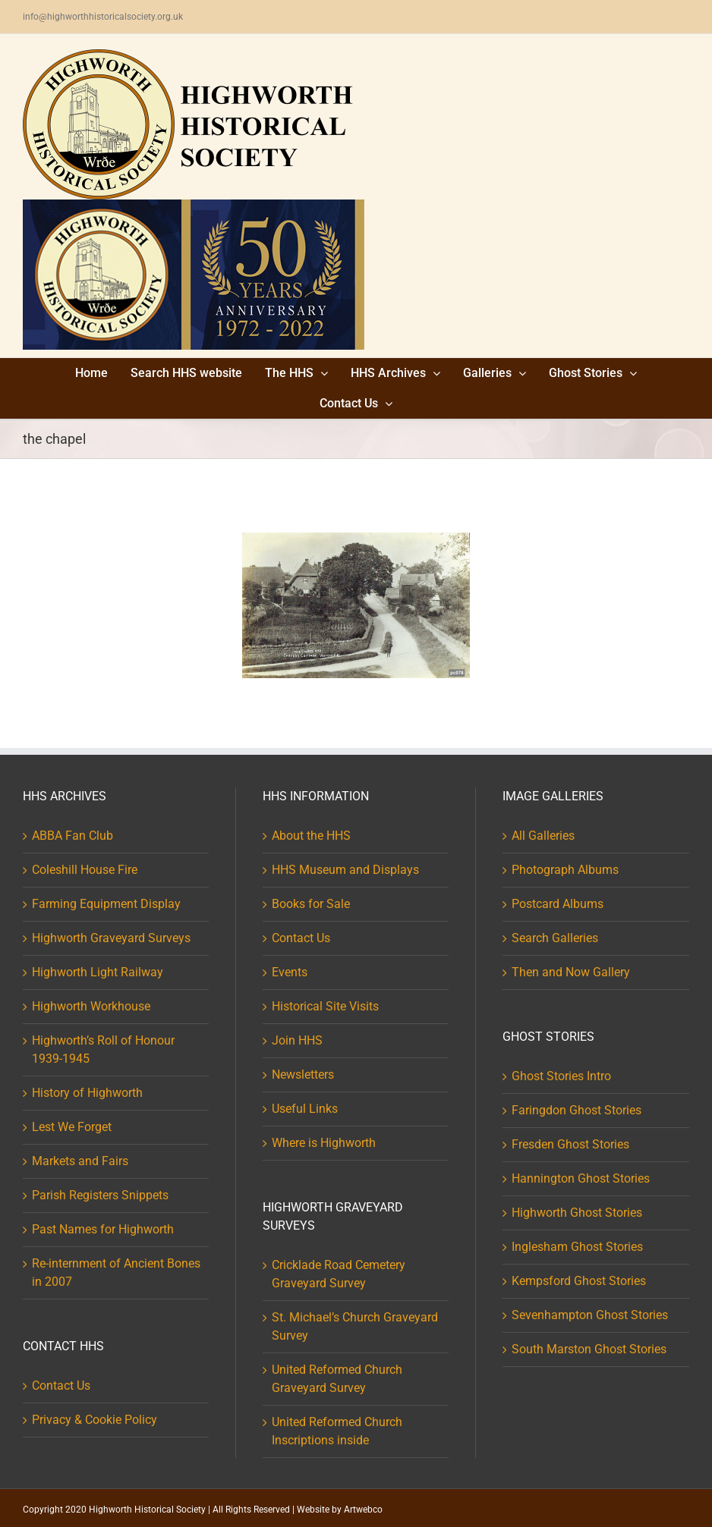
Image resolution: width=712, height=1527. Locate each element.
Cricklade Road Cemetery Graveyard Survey (338, 1274)
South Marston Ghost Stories (589, 1349)
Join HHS (297, 1040)
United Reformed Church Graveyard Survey (337, 1378)
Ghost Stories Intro (561, 1076)
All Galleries (543, 835)
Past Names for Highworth (103, 1229)
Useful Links (305, 1108)
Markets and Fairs (80, 1161)
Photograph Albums (565, 869)
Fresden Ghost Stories (570, 1144)
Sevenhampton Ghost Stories (590, 1315)
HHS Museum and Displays (345, 869)
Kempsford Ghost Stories (579, 1281)
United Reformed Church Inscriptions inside (337, 1431)
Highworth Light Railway (97, 972)
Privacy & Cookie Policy (94, 1419)
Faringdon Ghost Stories (576, 1110)
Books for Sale (311, 904)
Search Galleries (555, 938)
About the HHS (311, 835)
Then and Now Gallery (571, 972)
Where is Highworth (324, 1143)
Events (289, 972)
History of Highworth (87, 1093)
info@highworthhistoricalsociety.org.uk (103, 16)
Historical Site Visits (325, 1006)
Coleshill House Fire (84, 869)
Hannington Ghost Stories (581, 1178)
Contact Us (61, 1385)
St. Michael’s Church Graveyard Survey (355, 1326)
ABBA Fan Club (72, 835)
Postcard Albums (557, 904)
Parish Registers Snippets (100, 1195)
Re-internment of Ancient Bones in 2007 (116, 1272)
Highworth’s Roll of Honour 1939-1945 (103, 1049)
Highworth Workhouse (91, 1006)
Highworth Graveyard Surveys (111, 938)
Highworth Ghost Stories (577, 1212)
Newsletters (303, 1074)
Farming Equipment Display (106, 904)
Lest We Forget (72, 1127)
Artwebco (363, 1509)
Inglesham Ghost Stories (577, 1247)
